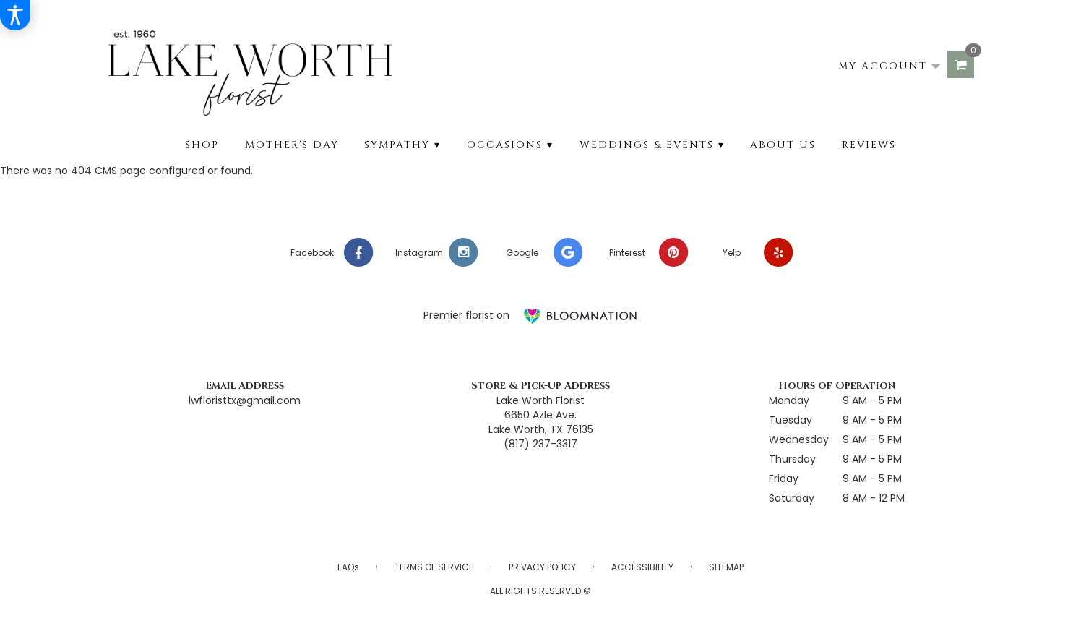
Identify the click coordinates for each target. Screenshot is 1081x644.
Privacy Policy (542, 567)
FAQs (348, 567)
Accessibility (642, 567)
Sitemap (726, 567)
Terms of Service (434, 567)
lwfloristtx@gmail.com (245, 400)
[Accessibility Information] (15, 15)
